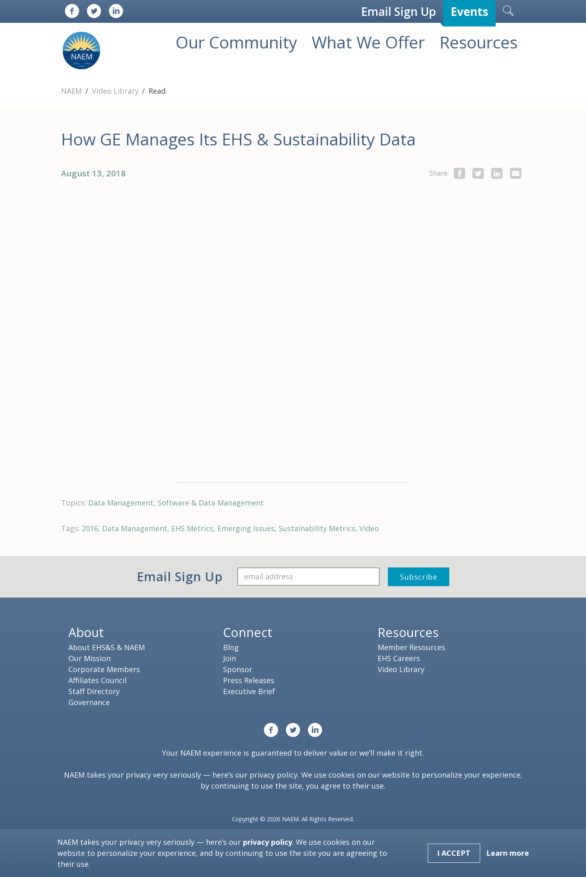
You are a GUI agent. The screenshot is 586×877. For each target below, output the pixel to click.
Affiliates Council (97, 680)
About (86, 632)
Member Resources (411, 647)
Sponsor (237, 669)
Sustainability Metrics (317, 528)
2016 (90, 528)
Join (229, 658)
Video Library (116, 91)
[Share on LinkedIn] (497, 173)
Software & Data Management (210, 503)
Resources (479, 42)
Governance (89, 702)
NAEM (72, 91)
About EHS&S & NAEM (106, 647)
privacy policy (273, 775)
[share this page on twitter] (478, 173)
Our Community (236, 42)
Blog (231, 647)
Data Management (120, 503)
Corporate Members (104, 669)
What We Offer (368, 42)
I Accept (453, 853)
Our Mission (89, 658)
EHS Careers (399, 658)
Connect (247, 632)
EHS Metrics (192, 528)
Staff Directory (94, 691)
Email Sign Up (398, 11)
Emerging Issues (246, 528)
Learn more (507, 853)
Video (369, 528)
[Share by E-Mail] (515, 173)
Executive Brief (249, 691)
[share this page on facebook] (459, 173)
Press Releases (248, 680)
